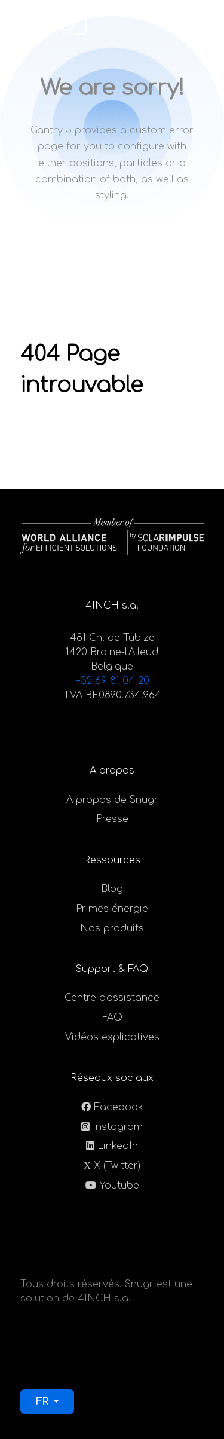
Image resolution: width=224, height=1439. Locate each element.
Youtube (119, 1185)
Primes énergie (112, 908)
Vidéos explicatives (112, 1037)
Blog (112, 889)
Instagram (118, 1127)
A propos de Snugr (112, 800)
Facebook (118, 1107)
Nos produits (112, 928)
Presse (112, 819)
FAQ (112, 1017)
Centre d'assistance (112, 997)
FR (43, 1402)
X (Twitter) (117, 1165)
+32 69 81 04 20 (112, 681)
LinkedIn (117, 1146)
